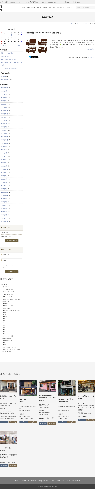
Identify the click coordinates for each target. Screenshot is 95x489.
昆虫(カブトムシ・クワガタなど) (12, 310)
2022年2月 (4, 185)
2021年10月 (4, 195)
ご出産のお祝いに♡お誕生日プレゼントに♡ (11, 64)
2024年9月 (4, 117)
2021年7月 (4, 202)
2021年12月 (4, 192)
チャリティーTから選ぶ (9, 292)
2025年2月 (4, 104)
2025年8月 (4, 94)
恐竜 (5, 312)
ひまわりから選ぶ (8, 305)
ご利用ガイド (25, 481)
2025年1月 (4, 107)
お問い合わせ (76, 481)
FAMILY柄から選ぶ (8, 294)
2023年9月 (4, 146)
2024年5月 (4, 127)
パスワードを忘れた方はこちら (7, 265)
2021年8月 (4, 198)
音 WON (3, 76)
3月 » (18, 45)
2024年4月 (4, 130)
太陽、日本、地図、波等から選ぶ (11, 299)
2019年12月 (4, 221)
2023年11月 (4, 140)
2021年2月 (4, 212)
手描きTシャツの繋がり (7, 53)
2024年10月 (4, 114)
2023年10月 (4, 143)
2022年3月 (4, 182)
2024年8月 (4, 120)
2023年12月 (4, 137)
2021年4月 (4, 208)
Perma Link (91, 57)
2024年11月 (4, 110)
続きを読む (91, 49)
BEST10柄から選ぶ (8, 289)
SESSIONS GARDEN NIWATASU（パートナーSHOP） (47, 397)
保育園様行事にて (6, 56)
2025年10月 (4, 88)
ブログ (68, 481)
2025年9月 (4, 91)
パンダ (5, 316)
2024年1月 (4, 133)
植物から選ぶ (6, 301)
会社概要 (45, 481)
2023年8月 (4, 150)
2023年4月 (4, 163)
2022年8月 (4, 172)
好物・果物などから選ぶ (9, 347)
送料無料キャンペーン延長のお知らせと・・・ (46, 32)
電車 (5, 344)
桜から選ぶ (7, 303)
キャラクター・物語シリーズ (10, 336)
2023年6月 (4, 156)
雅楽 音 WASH (5, 79)
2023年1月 (4, 166)
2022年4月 (4, 179)
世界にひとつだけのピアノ (8, 59)
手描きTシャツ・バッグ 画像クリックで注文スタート (11, 350)
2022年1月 (4, 189)
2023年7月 (4, 153)
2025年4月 (4, 101)
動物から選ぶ (6, 308)
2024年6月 (4, 124)
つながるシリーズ (7, 297)
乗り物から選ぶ (7, 338)
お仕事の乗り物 (8, 340)
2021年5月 (4, 205)
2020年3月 (4, 218)
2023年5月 (4, 159)
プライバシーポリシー (57, 481)
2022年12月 (4, 169)
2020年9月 (4, 215)
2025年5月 (4, 97)
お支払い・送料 (36, 481)
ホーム (17, 481)
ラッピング (6, 287)
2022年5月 (4, 176)
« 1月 (5, 45)
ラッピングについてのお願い (9, 68)
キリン (5, 314)
